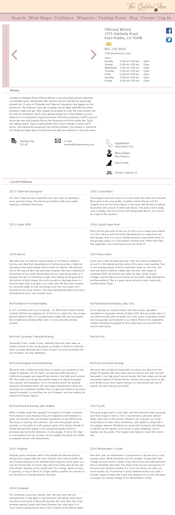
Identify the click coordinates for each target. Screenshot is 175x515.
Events (148, 18)
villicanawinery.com (118, 53)
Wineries (86, 18)
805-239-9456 (115, 49)
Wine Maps (40, 18)
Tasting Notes (112, 18)
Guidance (64, 18)
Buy (134, 18)
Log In (164, 18)
